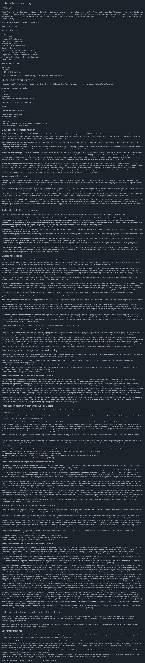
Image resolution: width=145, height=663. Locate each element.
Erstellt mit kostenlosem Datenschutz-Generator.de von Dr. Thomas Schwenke (29, 660)
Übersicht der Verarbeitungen (12, 39)
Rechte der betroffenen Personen (13, 46)
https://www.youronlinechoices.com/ (14, 321)
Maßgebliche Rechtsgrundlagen (13, 41)
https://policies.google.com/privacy (57, 601)
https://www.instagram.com (18, 468)
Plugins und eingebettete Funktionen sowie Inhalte (20, 55)
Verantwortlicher (7, 37)
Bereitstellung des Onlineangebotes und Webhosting (20, 50)
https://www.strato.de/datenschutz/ (14, 402)
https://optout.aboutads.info (128, 319)
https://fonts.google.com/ (17, 601)
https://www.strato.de (108, 399)
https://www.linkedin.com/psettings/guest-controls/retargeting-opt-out (77, 474)
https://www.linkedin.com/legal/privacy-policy (54, 472)
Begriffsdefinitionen (9, 59)
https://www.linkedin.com (11, 472)
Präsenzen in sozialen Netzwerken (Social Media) (19, 52)
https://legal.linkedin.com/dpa (12, 474)
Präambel (5, 34)
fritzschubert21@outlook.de (22, 76)
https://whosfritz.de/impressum (52, 76)
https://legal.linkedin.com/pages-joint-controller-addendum (119, 490)
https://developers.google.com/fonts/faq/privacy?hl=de (21, 603)
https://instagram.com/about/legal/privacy (62, 468)
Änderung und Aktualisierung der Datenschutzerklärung (21, 57)
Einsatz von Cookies (8, 48)
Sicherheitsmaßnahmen (10, 43)
